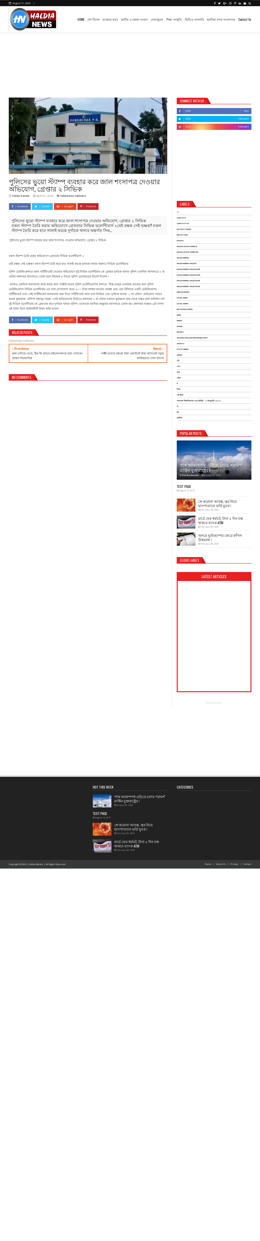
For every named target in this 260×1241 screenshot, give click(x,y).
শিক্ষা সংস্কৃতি (174, 19)
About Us (221, 864)
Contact (247, 864)
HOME (81, 19)
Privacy (234, 864)
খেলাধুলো (157, 19)
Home (208, 864)
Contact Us (244, 19)
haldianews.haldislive (73, 196)
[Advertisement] (130, 64)
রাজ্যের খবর (110, 19)
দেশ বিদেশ (93, 19)
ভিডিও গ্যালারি (194, 19)
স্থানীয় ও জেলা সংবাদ (134, 19)
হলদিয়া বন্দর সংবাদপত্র (221, 19)
